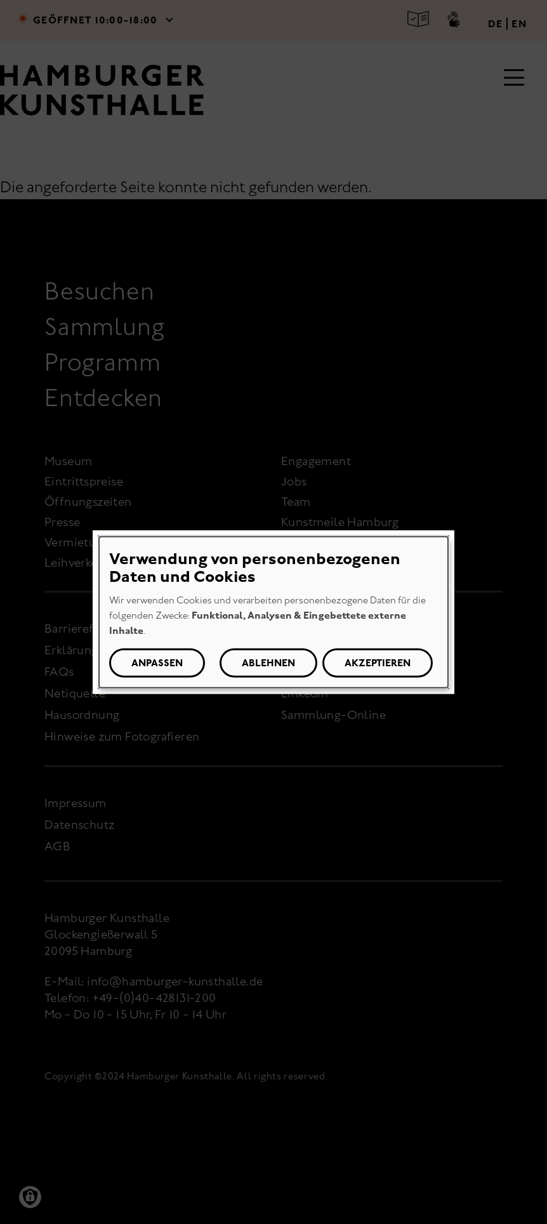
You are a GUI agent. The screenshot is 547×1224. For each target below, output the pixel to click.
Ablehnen (268, 663)
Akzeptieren (378, 663)
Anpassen (157, 663)
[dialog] (273, 612)
